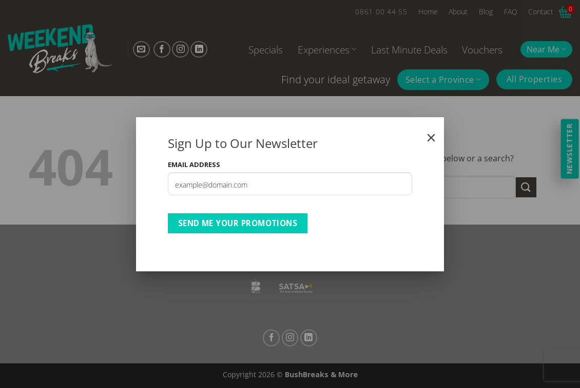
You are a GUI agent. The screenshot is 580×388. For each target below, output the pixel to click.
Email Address (194, 164)
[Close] (431, 137)
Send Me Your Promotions (238, 223)
